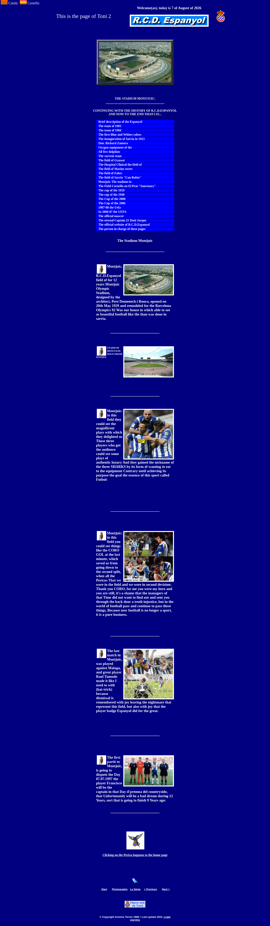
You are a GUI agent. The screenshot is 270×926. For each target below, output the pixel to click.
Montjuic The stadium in (113, 181)
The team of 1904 (108, 130)
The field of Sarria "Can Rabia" (118, 177)
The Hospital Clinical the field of (119, 164)
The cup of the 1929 (110, 190)
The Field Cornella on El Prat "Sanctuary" (126, 186)
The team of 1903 (108, 126)
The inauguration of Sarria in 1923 (120, 138)
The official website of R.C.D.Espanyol (123, 224)
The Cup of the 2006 (110, 203)
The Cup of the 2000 (110, 199)
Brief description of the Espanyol (119, 121)
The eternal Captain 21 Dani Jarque (121, 220)
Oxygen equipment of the (114, 147)
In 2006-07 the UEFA (111, 211)
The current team (109, 156)
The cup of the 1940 (110, 194)
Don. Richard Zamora (112, 143)
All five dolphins (108, 151)
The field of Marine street (114, 169)
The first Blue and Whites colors (118, 134)
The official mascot (110, 216)
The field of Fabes (109, 173)
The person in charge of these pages (121, 229)
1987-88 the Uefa (108, 207)
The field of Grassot (110, 160)
